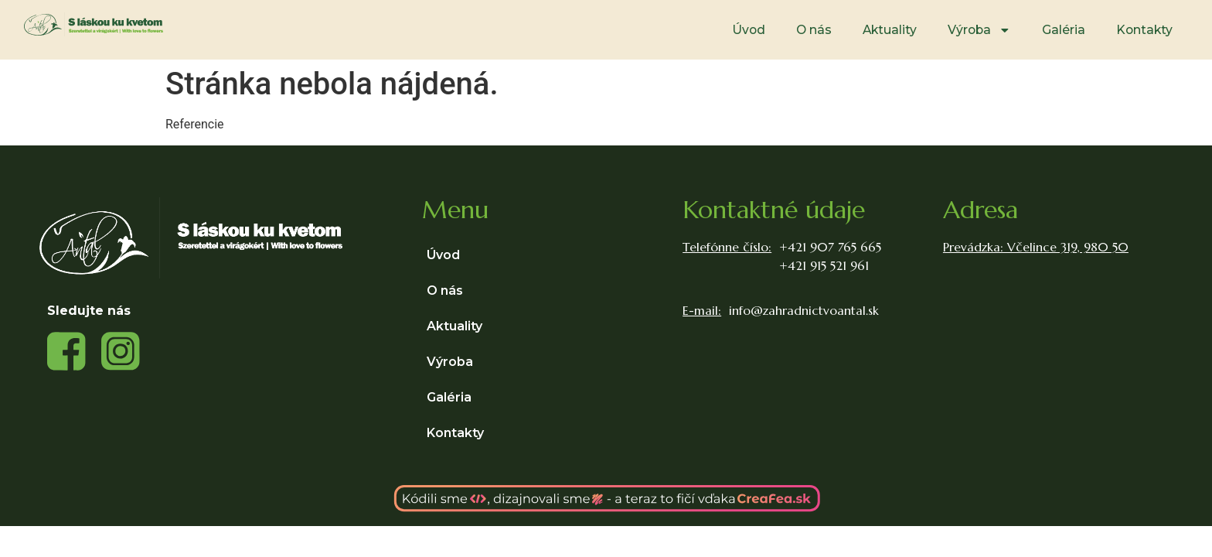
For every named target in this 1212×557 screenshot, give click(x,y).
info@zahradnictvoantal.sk (804, 310)
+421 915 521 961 (824, 265)
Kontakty (1144, 29)
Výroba (979, 30)
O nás (814, 29)
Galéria (1063, 29)
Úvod (748, 29)
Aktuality (890, 29)
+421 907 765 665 (830, 247)
